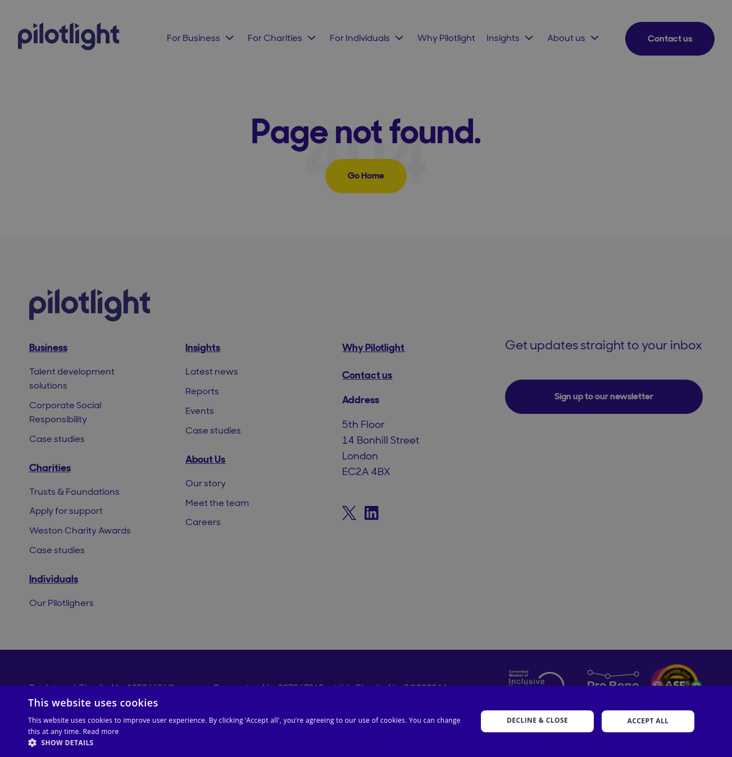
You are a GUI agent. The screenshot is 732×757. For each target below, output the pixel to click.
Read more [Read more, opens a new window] (101, 731)
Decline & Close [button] (537, 720)
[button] (245, 743)
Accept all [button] (648, 721)
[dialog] (366, 378)
